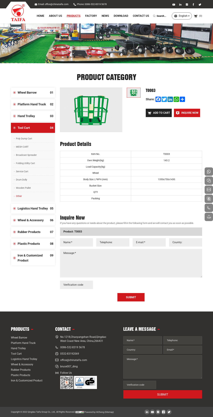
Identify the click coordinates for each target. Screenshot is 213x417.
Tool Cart (36, 128)
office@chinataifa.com (73, 360)
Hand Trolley (36, 116)
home (40, 15)
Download (121, 15)
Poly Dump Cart (24, 138)
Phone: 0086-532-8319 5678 (90, 4)
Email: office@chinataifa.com (51, 4)
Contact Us (141, 15)
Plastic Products (36, 244)
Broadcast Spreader (26, 155)
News (105, 15)
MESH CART (22, 146)
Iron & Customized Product (36, 256)
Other (19, 196)
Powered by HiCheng (94, 412)
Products (74, 15)
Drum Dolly (21, 179)
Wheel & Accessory (36, 220)
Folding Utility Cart (25, 163)
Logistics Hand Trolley (36, 208)
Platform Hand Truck (36, 104)
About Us (55, 15)
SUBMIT (162, 394)
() (198, 15)
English (183, 15)
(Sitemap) (109, 412)
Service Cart (22, 171)
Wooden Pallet (23, 188)
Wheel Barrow (36, 93)
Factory (91, 15)
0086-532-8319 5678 (72, 347)
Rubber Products (36, 232)
